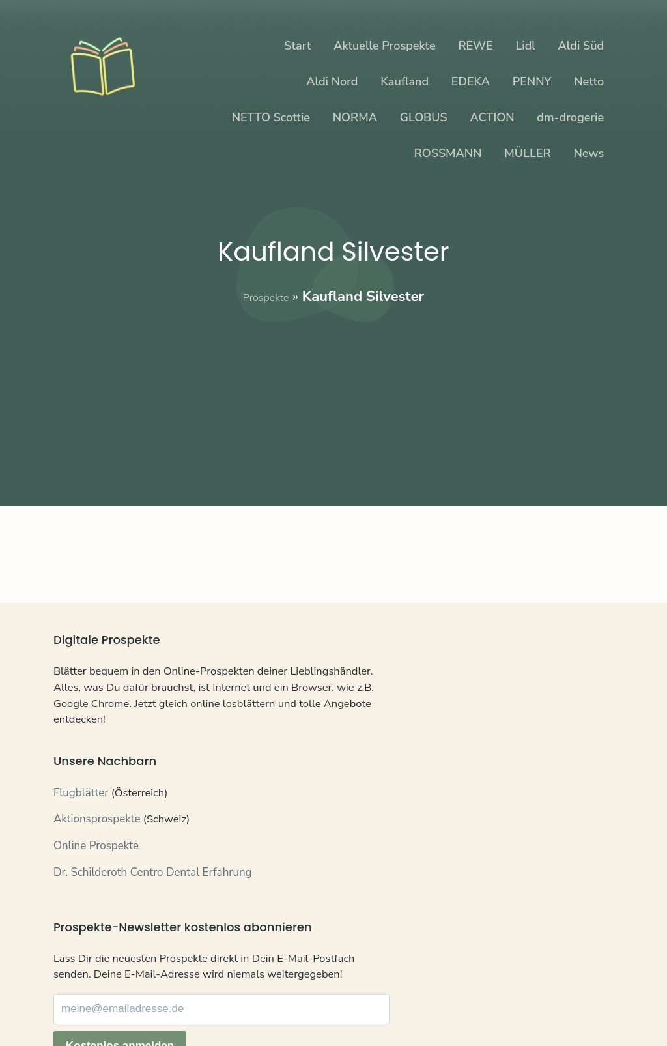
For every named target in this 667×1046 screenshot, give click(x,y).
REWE (475, 45)
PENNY (532, 81)
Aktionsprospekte (97, 846)
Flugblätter (81, 820)
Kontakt (72, 1007)
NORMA (355, 117)
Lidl (525, 45)
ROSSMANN (448, 153)
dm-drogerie (570, 117)
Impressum (198, 1007)
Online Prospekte (96, 872)
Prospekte (266, 296)
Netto (589, 81)
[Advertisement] (333, 398)
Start (297, 45)
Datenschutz (131, 1007)
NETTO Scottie (271, 117)
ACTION (492, 117)
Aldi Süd (581, 45)
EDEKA (470, 81)
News (588, 153)
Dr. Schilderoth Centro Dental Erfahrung (152, 899)
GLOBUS (423, 117)
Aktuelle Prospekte (384, 45)
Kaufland (404, 81)
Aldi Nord (332, 81)
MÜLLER (527, 153)
